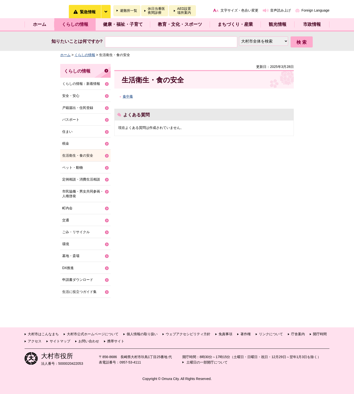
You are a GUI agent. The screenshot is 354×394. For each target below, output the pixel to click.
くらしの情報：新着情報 (81, 84)
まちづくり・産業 (235, 24)
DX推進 (68, 268)
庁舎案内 (298, 334)
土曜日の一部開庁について (207, 362)
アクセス (35, 341)
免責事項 (225, 334)
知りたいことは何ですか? (77, 41)
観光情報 (277, 24)
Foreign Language (315, 10)
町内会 (67, 208)
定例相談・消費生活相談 (81, 179)
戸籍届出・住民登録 (77, 108)
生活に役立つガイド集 (79, 292)
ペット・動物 (72, 167)
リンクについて (271, 334)
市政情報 (312, 24)
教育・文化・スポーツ (180, 24)
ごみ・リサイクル (76, 232)
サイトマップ (60, 341)
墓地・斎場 (70, 256)
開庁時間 (320, 334)
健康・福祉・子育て (123, 24)
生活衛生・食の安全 (77, 155)
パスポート (70, 119)
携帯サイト (115, 341)
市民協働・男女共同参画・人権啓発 (82, 193)
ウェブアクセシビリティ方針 (188, 334)
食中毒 (128, 96)
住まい (67, 132)
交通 (65, 220)
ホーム (39, 24)
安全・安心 (70, 96)
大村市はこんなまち (43, 334)
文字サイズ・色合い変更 (239, 10)
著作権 (245, 334)
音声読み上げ (280, 10)
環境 (65, 244)
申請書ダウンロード (77, 280)
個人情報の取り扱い (142, 334)
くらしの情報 (75, 24)
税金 (65, 143)
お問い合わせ (88, 341)
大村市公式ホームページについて (92, 334)
